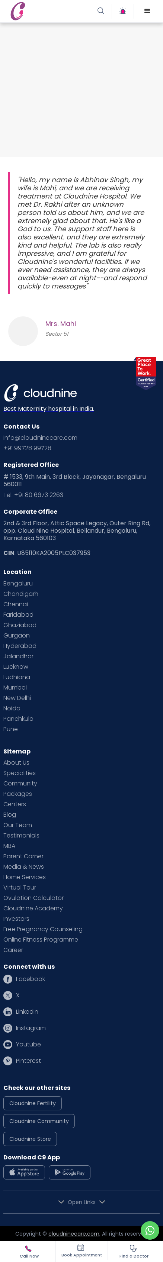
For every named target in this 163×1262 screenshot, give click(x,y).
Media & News (23, 867)
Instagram (31, 1028)
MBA (9, 846)
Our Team (17, 825)
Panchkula (18, 719)
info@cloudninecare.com (40, 438)
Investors (16, 919)
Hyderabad (19, 646)
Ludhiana (16, 677)
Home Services (24, 877)
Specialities (19, 773)
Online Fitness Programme (40, 939)
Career (13, 950)
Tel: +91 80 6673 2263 (33, 495)
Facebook (30, 979)
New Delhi (17, 698)
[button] (147, 11)
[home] (44, 11)
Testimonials (21, 835)
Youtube (28, 1044)
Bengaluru (18, 583)
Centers (14, 804)
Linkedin (27, 1011)
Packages (17, 794)
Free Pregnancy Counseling (43, 929)
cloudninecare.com (73, 1233)
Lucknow (15, 667)
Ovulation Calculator (33, 898)
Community (20, 783)
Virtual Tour (19, 887)
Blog (9, 814)
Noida (11, 708)
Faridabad (18, 614)
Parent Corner (23, 856)
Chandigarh (20, 594)
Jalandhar (18, 656)
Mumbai (15, 687)
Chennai (15, 604)
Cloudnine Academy (33, 908)
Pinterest (28, 1061)
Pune (10, 729)
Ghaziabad (19, 625)
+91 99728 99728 (27, 448)
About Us (16, 762)
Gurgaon (16, 635)
